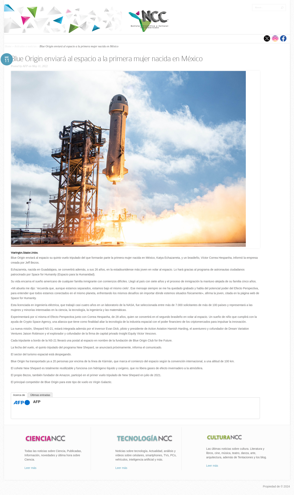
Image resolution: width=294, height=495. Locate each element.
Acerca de (19, 395)
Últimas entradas (40, 395)
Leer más (30, 468)
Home (8, 46)
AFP (25, 66)
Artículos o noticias (25, 46)
